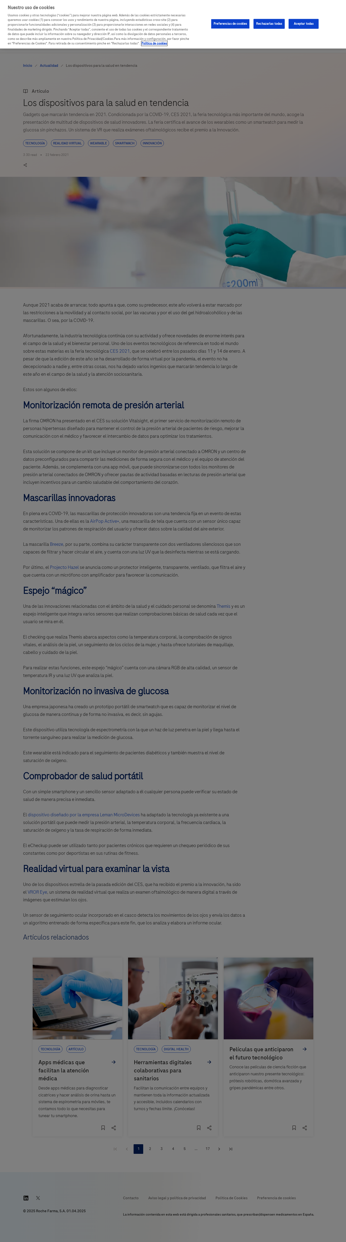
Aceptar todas (304, 23)
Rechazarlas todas (269, 23)
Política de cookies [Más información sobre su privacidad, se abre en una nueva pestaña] (154, 43)
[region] (173, 24)
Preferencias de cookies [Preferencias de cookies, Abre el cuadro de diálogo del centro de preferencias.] (230, 23)
